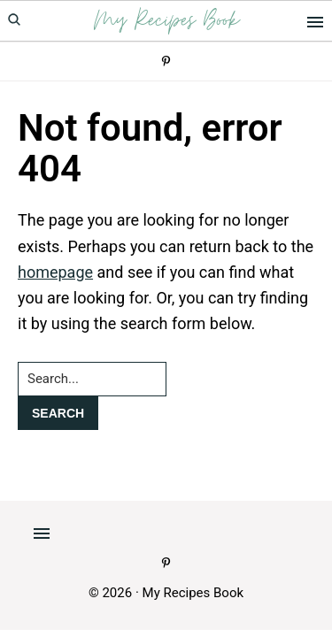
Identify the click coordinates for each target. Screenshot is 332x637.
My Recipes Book (166, 21)
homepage (55, 272)
